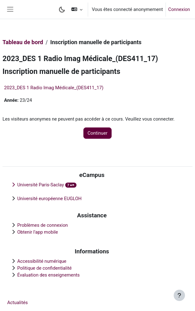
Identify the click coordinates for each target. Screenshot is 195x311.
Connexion (179, 9)
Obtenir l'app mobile (37, 232)
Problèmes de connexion (42, 225)
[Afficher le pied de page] (179, 295)
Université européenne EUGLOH (49, 198)
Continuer (97, 133)
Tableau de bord (23, 42)
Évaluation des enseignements (48, 275)
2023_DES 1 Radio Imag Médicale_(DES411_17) (53, 88)
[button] (77, 9)
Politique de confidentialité (44, 268)
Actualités (17, 302)
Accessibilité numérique (41, 261)
